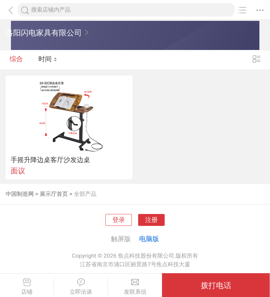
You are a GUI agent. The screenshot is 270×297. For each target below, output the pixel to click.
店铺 (27, 286)
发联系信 (135, 286)
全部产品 (85, 194)
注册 (151, 220)
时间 (47, 60)
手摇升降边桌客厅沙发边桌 (50, 159)
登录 (118, 220)
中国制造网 (20, 194)
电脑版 (149, 239)
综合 (16, 60)
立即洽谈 (81, 286)
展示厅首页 (54, 194)
